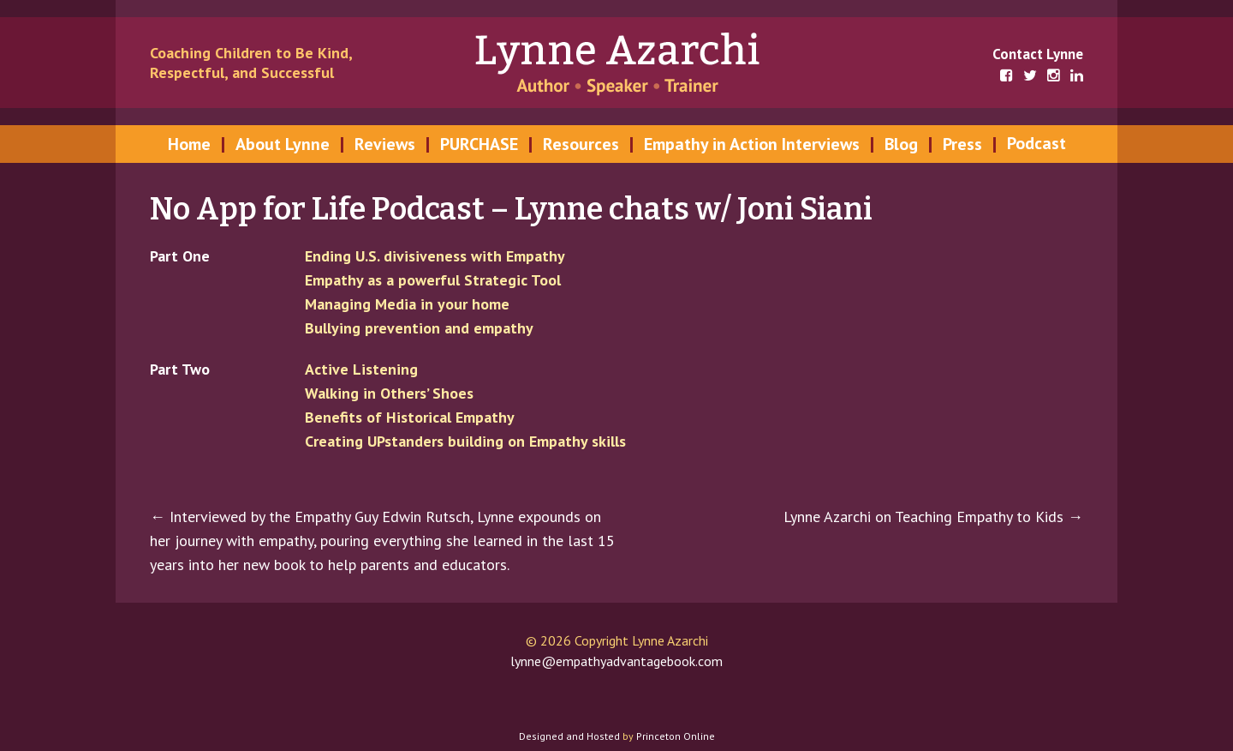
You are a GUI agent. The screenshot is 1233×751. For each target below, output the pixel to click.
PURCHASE (479, 144)
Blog (901, 144)
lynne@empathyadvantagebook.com (616, 661)
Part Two (180, 369)
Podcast (1036, 143)
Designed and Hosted (569, 736)
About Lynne (282, 144)
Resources (581, 144)
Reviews (384, 144)
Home (189, 144)
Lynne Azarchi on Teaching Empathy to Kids (933, 516)
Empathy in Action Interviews (752, 144)
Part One (180, 256)
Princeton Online (675, 736)
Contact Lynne (1037, 54)
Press (962, 144)
